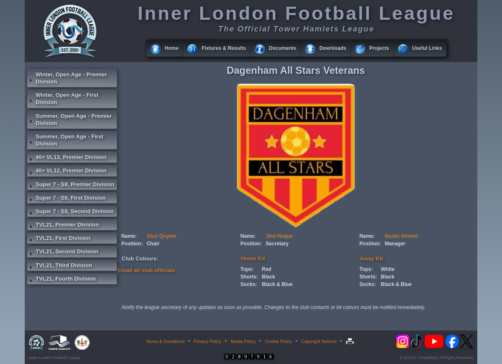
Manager (395, 244)
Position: (132, 244)
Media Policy (243, 341)
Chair (153, 244)
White (388, 269)
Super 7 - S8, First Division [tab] (66, 199)
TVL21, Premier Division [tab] (63, 225)
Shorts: (249, 277)
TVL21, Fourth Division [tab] (61, 280)
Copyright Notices (318, 341)
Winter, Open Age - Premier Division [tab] (67, 78)
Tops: (247, 269)
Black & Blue (277, 284)
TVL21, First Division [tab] (58, 239)
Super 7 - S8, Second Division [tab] (70, 212)
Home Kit (253, 258)
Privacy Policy (207, 341)
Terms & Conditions (165, 341)
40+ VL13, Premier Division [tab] (66, 158)
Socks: (249, 284)
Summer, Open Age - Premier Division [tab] (69, 119)
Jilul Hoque (279, 236)
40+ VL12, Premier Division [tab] (66, 171)
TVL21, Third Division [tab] (59, 266)
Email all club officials (147, 270)
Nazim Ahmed (401, 236)
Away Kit (371, 258)
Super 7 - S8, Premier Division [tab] (70, 185)
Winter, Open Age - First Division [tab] (62, 98)
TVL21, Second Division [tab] (62, 252)
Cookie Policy (278, 341)
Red (267, 269)
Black (268, 277)
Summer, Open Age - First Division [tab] (65, 140)
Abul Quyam (161, 236)
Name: (129, 236)
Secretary (277, 244)
